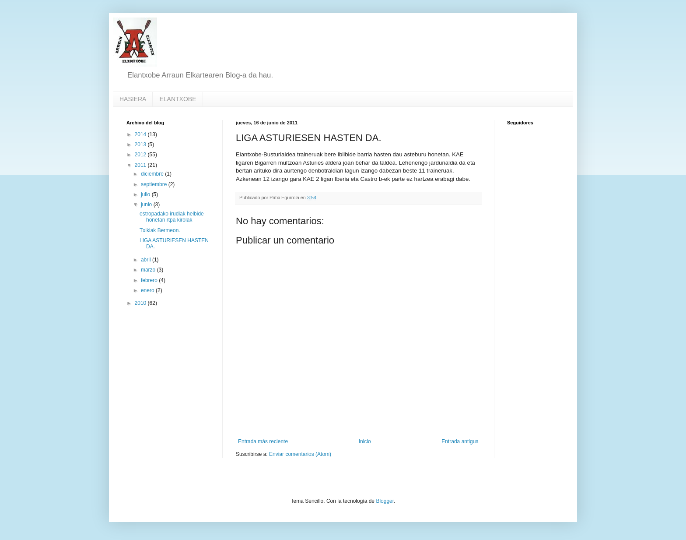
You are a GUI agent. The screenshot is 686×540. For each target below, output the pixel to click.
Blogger (385, 501)
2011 (141, 165)
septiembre (154, 184)
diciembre (153, 174)
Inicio (365, 441)
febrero (150, 280)
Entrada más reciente (263, 441)
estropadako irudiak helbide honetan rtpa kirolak (172, 217)
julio (146, 194)
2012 (141, 155)
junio (147, 204)
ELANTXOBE (177, 98)
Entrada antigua (460, 441)
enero (148, 290)
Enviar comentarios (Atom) (300, 454)
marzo (149, 270)
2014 (141, 134)
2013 (141, 144)
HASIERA (132, 98)
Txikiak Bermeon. (160, 230)
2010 (141, 303)
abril (146, 260)
